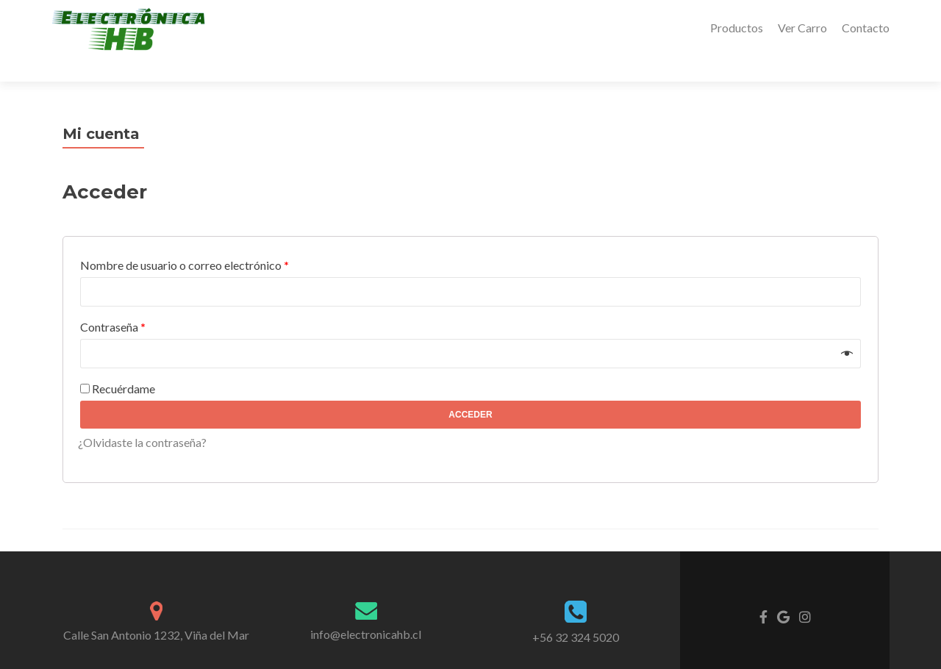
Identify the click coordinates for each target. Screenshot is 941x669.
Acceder (470, 389)
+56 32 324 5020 (575, 611)
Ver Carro (802, 28)
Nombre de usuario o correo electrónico (184, 239)
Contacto (866, 28)
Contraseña (113, 301)
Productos (736, 28)
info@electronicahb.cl (365, 608)
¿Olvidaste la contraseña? (142, 416)
